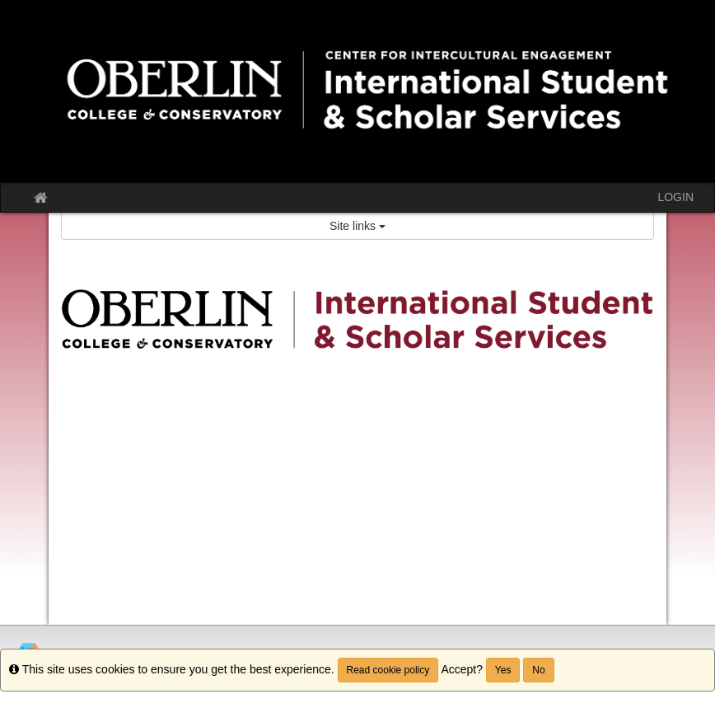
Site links (357, 225)
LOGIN (675, 197)
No (538, 670)
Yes (503, 670)
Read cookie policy (388, 670)
